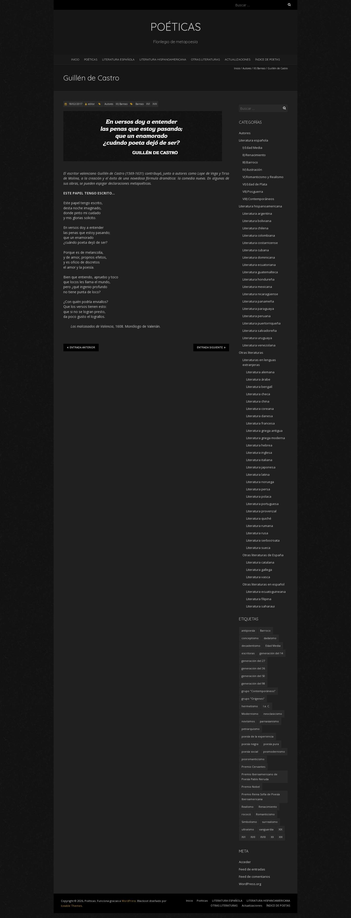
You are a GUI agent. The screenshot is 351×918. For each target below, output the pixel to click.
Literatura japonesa (260, 467)
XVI (148, 104)
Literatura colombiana (259, 235)
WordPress (129, 901)
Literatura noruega (260, 482)
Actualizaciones (237, 59)
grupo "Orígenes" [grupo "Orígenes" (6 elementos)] (253, 698)
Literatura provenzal (261, 511)
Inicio (75, 59)
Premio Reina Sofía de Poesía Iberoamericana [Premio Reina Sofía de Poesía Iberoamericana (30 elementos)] (261, 796)
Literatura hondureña (258, 279)
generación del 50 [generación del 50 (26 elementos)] (253, 676)
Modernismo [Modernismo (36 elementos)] (250, 714)
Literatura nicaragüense (260, 294)
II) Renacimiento (254, 155)
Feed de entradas (252, 869)
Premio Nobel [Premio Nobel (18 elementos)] (251, 786)
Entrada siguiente (211, 347)
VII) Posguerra (253, 191)
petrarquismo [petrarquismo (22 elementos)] (251, 729)
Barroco (140, 104)
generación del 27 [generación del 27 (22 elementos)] (253, 661)
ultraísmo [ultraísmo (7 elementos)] (248, 829)
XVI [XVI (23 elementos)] (243, 837)
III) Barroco (259, 68)
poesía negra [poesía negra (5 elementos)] (250, 744)
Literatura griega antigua (264, 430)
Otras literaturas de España (263, 555)
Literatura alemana (260, 372)
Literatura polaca (258, 496)
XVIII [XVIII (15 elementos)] (263, 837)
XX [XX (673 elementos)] (272, 837)
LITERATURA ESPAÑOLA (118, 59)
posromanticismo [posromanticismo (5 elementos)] (253, 759)
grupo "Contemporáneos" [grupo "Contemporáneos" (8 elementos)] (258, 691)
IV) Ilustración (252, 169)
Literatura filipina (258, 599)
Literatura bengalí (259, 386)
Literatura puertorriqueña (262, 323)
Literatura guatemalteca (260, 272)
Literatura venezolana (259, 345)
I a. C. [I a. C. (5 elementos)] (266, 706)
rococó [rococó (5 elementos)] (246, 814)
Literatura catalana (260, 562)
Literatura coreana (260, 408)
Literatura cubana (256, 250)
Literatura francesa (260, 423)
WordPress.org (250, 884)
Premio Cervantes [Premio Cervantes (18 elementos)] (253, 766)
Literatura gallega (259, 569)
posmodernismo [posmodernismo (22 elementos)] (274, 751)
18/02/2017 (75, 104)
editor (91, 104)
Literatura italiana (259, 460)
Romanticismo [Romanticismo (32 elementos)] (265, 814)
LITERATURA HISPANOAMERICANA (162, 59)
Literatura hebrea (259, 445)
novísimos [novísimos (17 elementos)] (248, 721)
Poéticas (90, 59)
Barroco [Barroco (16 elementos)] (265, 630)
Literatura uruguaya (257, 338)
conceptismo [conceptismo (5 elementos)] (250, 638)
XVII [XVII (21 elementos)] (253, 837)
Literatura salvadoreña (260, 330)
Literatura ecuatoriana (259, 264)
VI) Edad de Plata (255, 184)
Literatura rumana (259, 526)
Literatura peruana (257, 316)
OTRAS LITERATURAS (205, 59)
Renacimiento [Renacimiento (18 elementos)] (268, 806)
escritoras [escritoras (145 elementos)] (248, 653)
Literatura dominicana (259, 257)
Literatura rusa (257, 533)
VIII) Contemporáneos (258, 199)
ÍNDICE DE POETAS (267, 59)
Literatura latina (258, 474)
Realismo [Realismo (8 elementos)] (248, 806)
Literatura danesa (259, 416)
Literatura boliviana (257, 221)
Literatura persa (258, 489)
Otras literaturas (251, 352)
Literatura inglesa (259, 452)
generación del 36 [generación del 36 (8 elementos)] (253, 668)
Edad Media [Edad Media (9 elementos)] (273, 645)
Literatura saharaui (260, 606)
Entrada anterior (81, 347)
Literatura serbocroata (263, 540)
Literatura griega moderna (265, 438)
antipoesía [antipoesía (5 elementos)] (248, 630)
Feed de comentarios (254, 876)
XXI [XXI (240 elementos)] (281, 837)
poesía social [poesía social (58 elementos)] (250, 751)
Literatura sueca (258, 547)
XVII (155, 104)
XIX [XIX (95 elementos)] (280, 829)
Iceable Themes (71, 906)
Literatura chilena (255, 228)
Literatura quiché (258, 518)
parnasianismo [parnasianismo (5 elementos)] (269, 721)
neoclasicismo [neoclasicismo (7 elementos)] (272, 714)
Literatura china (257, 401)
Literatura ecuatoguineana (266, 591)
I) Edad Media (252, 147)
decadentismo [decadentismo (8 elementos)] (251, 645)
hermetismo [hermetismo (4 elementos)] (250, 706)
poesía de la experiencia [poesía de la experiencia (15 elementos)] (257, 736)
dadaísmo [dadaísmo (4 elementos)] (270, 638)
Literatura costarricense (260, 243)
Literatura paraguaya (258, 308)
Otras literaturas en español (263, 584)
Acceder (245, 862)
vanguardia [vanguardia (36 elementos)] (266, 829)
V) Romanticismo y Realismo (263, 177)
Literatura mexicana (257, 286)
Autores (247, 68)
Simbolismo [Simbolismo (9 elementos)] (249, 822)
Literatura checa (258, 394)
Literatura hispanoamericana (260, 206)
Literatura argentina (257, 213)
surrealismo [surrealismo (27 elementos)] (270, 822)
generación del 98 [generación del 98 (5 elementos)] (253, 683)
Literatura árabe (258, 379)
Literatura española (253, 140)
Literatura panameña (258, 301)
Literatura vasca (258, 577)
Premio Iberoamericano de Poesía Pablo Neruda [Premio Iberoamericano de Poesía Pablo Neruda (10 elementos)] (259, 776)
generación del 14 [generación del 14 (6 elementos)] (271, 653)
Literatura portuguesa (262, 504)
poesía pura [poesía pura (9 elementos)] (271, 744)
